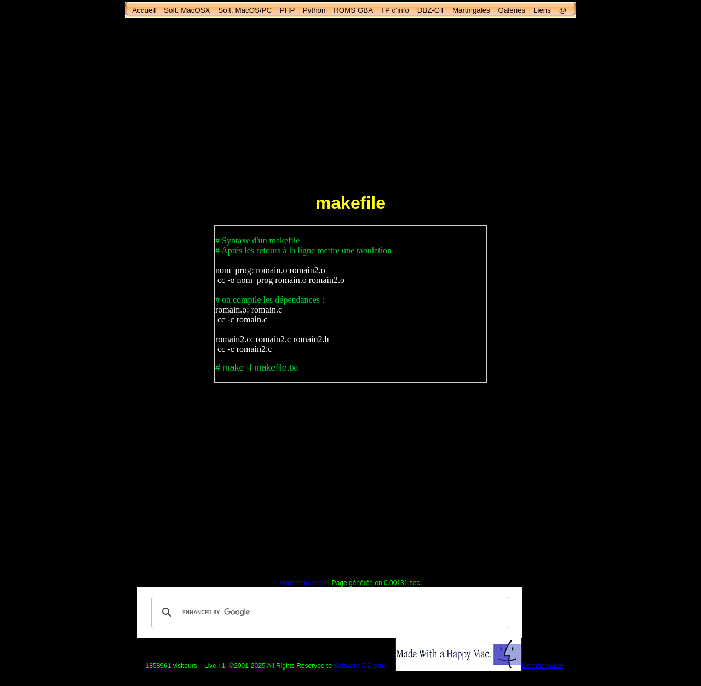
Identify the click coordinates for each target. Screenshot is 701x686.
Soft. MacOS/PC (245, 10)
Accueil (144, 10)
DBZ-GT (430, 10)
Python (314, 10)
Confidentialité (543, 666)
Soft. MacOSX (187, 10)
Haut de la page (302, 583)
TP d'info (395, 10)
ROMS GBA (353, 10)
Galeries (512, 10)
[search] (328, 612)
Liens (542, 10)
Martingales (471, 10)
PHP (287, 10)
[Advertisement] (350, 105)
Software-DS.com (359, 666)
